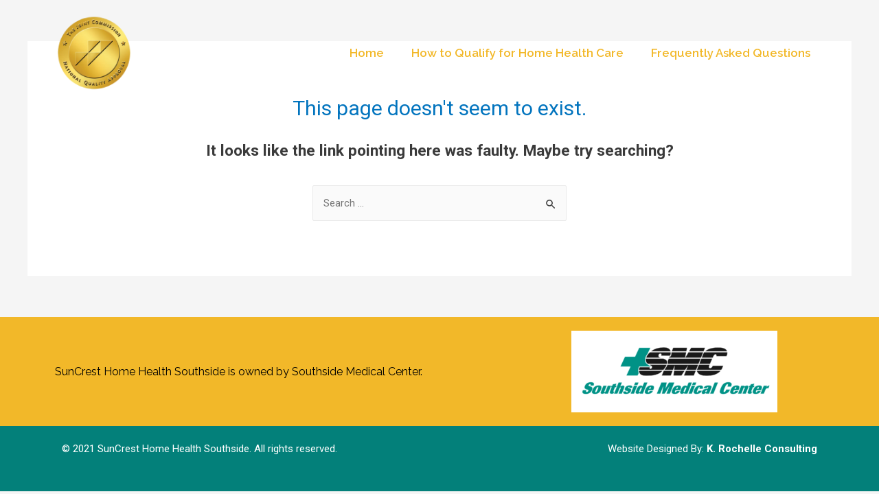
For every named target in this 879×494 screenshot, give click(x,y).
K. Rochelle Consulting (762, 449)
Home (367, 53)
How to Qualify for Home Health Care (517, 53)
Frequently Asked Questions (730, 53)
